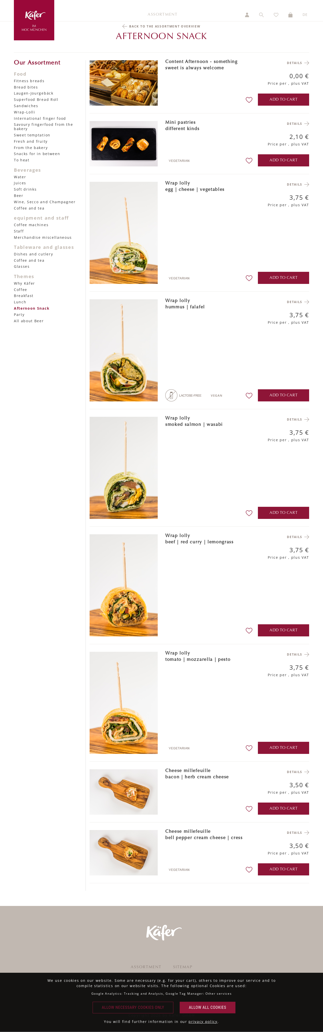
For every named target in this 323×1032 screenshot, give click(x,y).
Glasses (22, 266)
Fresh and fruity (31, 141)
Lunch (20, 302)
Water (20, 176)
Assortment (163, 15)
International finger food (40, 118)
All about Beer (29, 320)
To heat (22, 160)
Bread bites (26, 87)
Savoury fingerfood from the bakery (43, 126)
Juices (20, 183)
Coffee (20, 289)
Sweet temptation (32, 135)
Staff (19, 231)
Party (19, 314)
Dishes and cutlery (33, 254)
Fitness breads (29, 80)
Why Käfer (24, 283)
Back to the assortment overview (164, 26)
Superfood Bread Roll (36, 99)
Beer (18, 195)
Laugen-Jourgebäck (33, 93)
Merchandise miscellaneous (43, 237)
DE (305, 14)
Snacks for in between (37, 153)
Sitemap (183, 967)
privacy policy (203, 1021)
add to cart (284, 100)
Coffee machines (31, 224)
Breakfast (24, 295)
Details (294, 63)
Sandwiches (26, 105)
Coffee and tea (29, 208)
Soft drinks (25, 189)
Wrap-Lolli (24, 112)
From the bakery (31, 147)
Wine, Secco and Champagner (45, 201)
